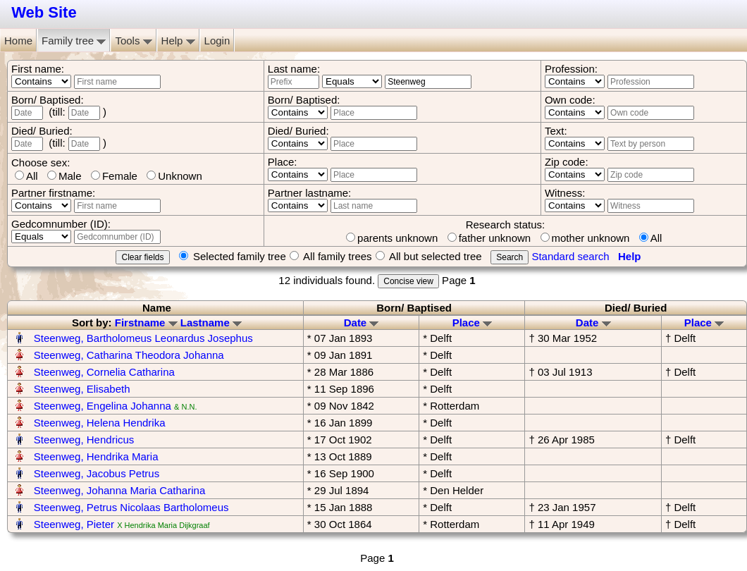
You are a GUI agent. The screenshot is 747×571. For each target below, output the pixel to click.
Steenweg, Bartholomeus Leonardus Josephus (143, 338)
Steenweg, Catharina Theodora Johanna (129, 355)
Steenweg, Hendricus (84, 440)
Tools (133, 41)
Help (178, 41)
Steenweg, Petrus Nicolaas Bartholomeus (131, 507)
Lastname (211, 323)
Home (18, 41)
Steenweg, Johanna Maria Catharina (120, 490)
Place (472, 323)
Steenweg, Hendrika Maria (96, 456)
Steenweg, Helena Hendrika (100, 423)
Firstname (146, 323)
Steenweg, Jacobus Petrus (96, 473)
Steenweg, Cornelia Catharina (104, 372)
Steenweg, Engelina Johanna (102, 406)
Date (361, 323)
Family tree (74, 41)
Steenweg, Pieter (74, 524)
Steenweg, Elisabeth (82, 389)
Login (217, 41)
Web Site (44, 12)
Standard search (570, 256)
